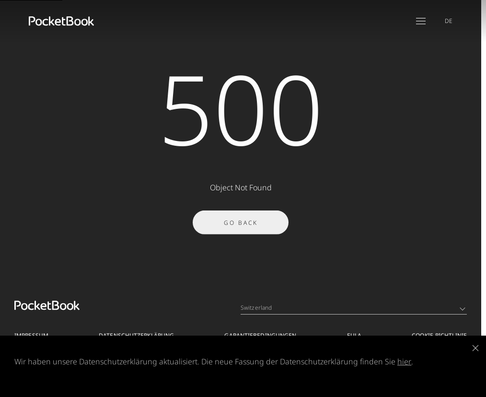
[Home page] (61, 21)
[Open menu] (421, 21)
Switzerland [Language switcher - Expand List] (353, 308)
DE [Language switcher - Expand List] (448, 21)
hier (404, 361)
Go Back (241, 226)
